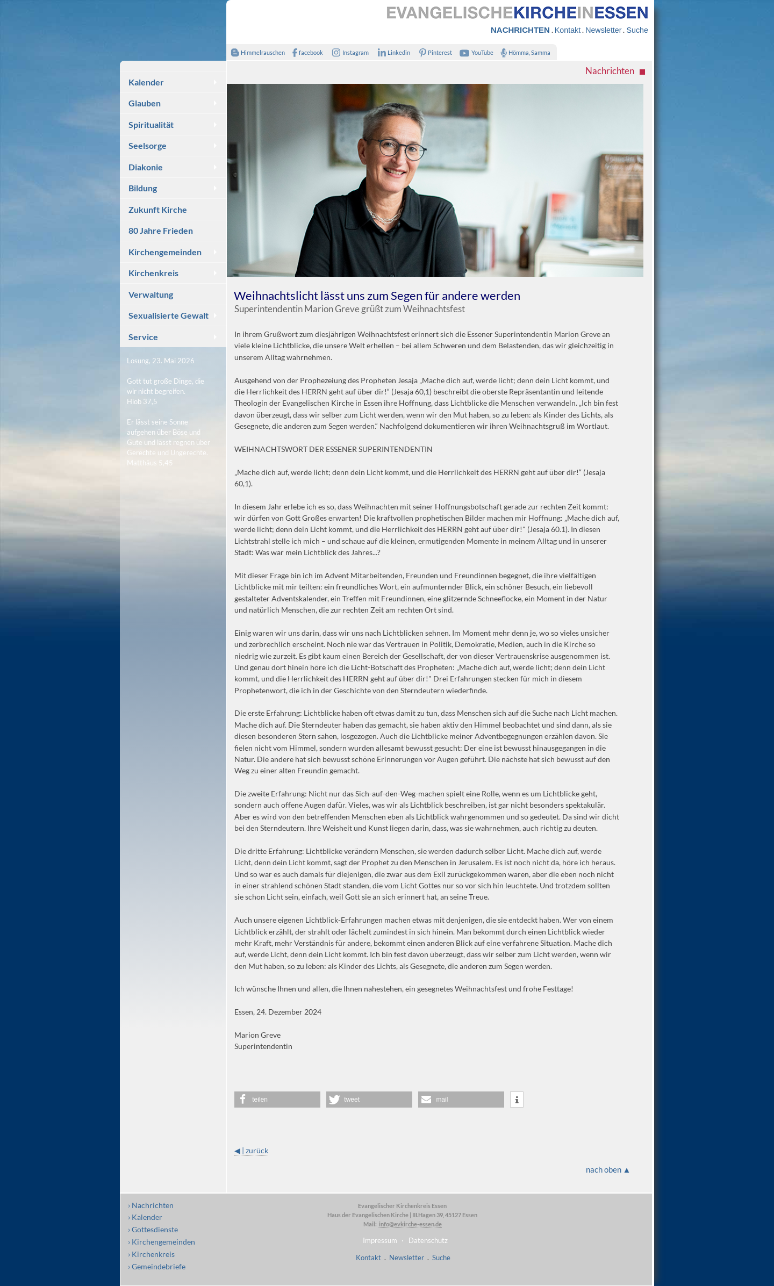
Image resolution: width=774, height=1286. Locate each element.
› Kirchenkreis (151, 1254)
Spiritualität (151, 124)
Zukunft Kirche (157, 209)
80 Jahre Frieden (160, 230)
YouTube (475, 52)
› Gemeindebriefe (156, 1266)
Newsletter (603, 30)
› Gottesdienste (153, 1229)
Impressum (380, 1240)
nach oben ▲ (608, 1169)
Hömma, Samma (523, 52)
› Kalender (145, 1217)
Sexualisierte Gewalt (168, 315)
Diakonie (145, 167)
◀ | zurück (251, 1150)
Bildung (142, 188)
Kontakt (567, 30)
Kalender (146, 82)
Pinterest (434, 52)
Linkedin (391, 52)
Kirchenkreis (153, 273)
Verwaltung (150, 294)
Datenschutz (428, 1240)
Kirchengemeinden (165, 252)
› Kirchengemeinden (161, 1241)
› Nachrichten (151, 1205)
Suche (637, 30)
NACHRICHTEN (520, 29)
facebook (305, 52)
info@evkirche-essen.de (410, 1223)
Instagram (348, 52)
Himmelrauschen (255, 52)
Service (143, 337)
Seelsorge (147, 145)
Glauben (144, 103)
